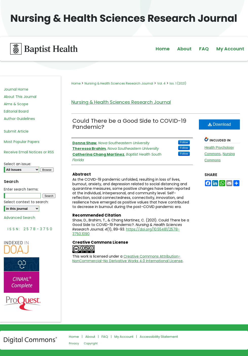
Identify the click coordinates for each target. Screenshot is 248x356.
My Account (123, 336)
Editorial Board (16, 111)
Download (219, 124)
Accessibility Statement (159, 336)
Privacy (74, 343)
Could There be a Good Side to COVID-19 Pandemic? (129, 124)
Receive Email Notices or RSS (29, 152)
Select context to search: (26, 201)
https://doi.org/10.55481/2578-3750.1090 (126, 231)
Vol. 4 (161, 83)
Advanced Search (19, 217)
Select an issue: (17, 163)
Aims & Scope (16, 104)
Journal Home (16, 89)
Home (75, 83)
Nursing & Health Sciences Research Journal (119, 83)
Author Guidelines (19, 118)
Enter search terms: (21, 189)
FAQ (104, 336)
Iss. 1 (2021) (178, 83)
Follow (184, 142)
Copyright (91, 343)
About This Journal (20, 96)
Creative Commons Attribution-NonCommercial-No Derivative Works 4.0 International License (127, 258)
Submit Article (16, 131)
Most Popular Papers (21, 141)
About (90, 336)
